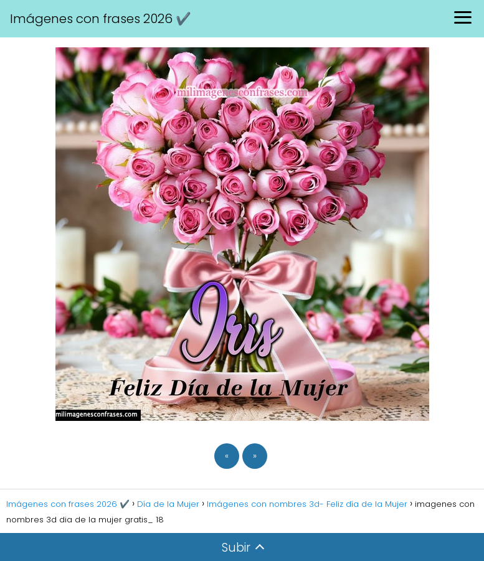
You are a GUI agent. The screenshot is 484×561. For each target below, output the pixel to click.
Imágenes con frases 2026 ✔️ (100, 18)
